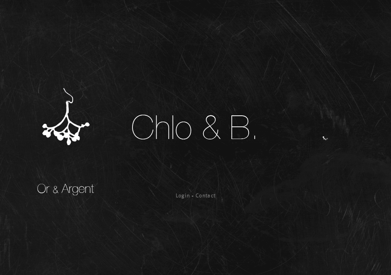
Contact (205, 196)
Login (183, 196)
